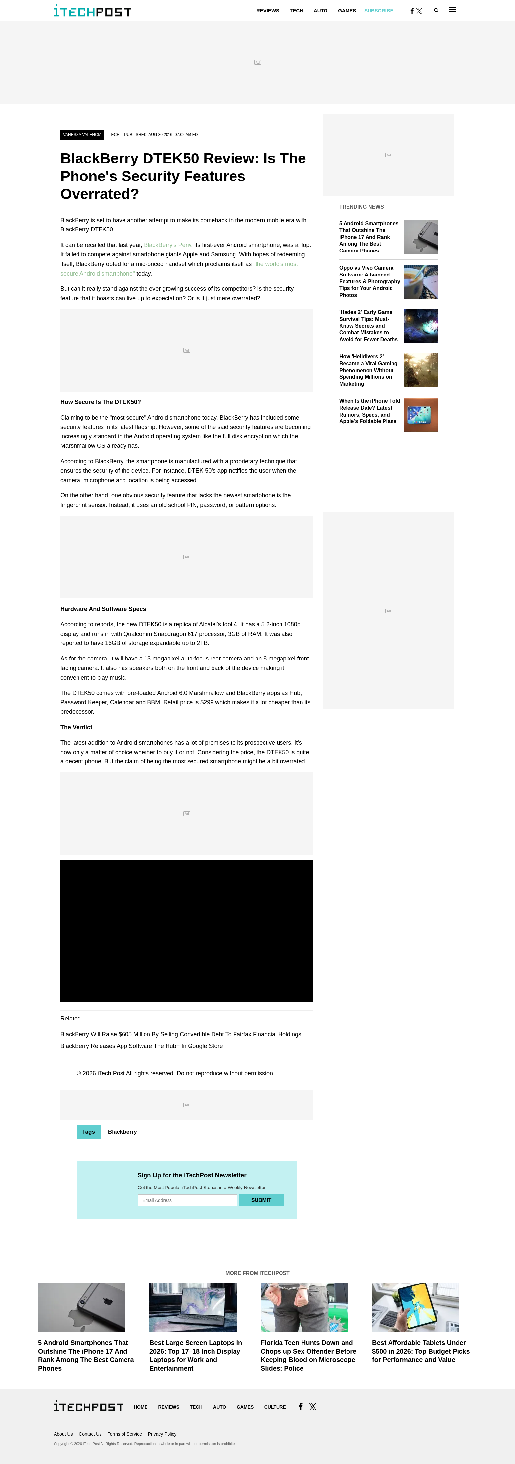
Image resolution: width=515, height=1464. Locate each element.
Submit (261, 1200)
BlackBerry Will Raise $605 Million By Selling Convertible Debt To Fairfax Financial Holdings (180, 1034)
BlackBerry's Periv (167, 245)
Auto (320, 10)
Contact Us (90, 1434)
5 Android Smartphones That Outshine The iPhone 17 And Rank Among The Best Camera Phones (369, 237)
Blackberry (122, 1132)
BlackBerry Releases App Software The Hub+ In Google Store (141, 1046)
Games (347, 10)
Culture (275, 1407)
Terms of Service (125, 1434)
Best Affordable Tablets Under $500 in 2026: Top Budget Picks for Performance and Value (421, 1351)
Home (140, 1407)
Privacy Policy (162, 1434)
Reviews (268, 10)
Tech (296, 10)
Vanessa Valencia (82, 134)
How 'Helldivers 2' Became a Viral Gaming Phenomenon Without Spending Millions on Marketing (368, 370)
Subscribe (378, 10)
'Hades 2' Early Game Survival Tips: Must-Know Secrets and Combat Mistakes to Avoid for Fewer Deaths (368, 325)
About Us (63, 1434)
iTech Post (111, 1073)
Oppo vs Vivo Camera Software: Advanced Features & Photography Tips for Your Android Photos (369, 281)
